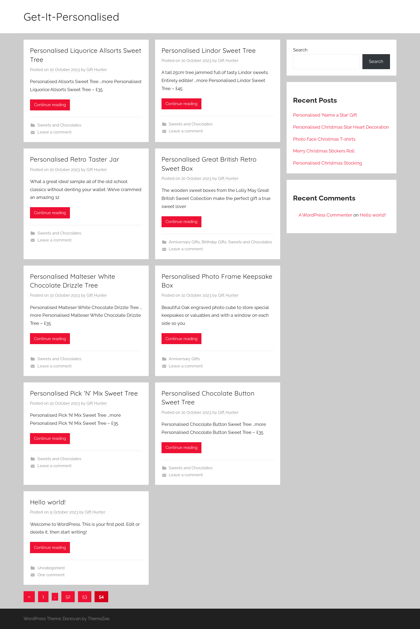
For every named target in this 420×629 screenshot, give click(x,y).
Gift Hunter (97, 69)
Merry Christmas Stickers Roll (324, 151)
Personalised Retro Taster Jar (74, 159)
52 (68, 596)
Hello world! (47, 502)
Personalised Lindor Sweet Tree (209, 50)
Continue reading (50, 104)
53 (84, 596)
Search (300, 50)
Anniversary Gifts (184, 242)
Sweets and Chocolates (59, 125)
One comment (51, 574)
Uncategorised (51, 567)
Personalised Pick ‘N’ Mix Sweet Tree (84, 393)
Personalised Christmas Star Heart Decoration (341, 127)
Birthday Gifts (214, 242)
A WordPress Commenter (325, 215)
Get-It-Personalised (71, 16)
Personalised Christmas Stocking (327, 163)
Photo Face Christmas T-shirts (324, 139)
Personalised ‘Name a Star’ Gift (325, 115)
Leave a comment (55, 132)
